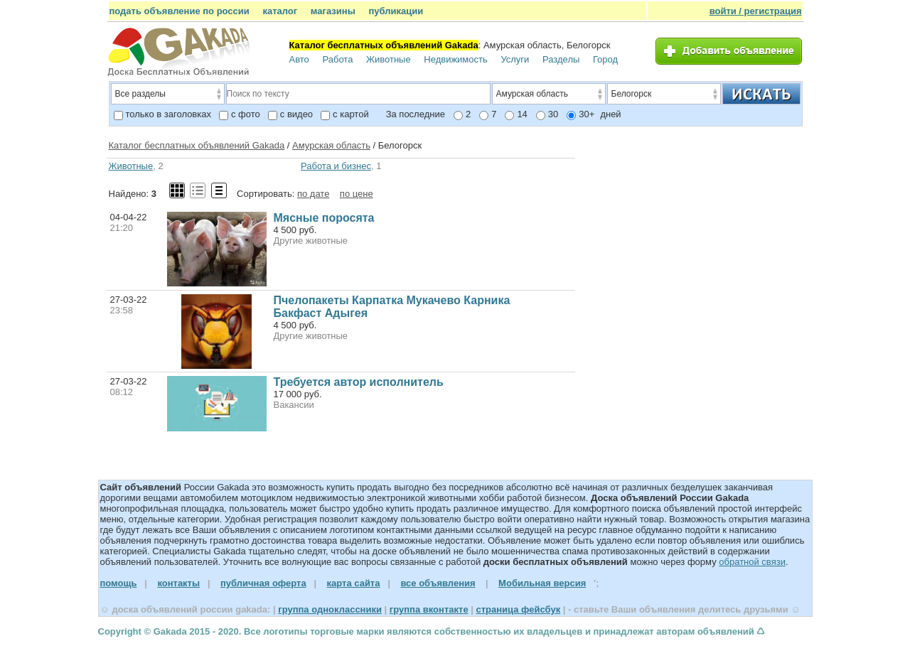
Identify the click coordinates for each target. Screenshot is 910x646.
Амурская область (331, 145)
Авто (299, 59)
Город (605, 59)
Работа (337, 59)
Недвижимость (455, 59)
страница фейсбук (518, 609)
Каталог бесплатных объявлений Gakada (197, 145)
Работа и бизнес (336, 166)
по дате (313, 193)
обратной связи (752, 561)
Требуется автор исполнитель (359, 382)
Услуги (514, 59)
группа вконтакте (429, 609)
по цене (356, 193)
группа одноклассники (330, 609)
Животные (388, 59)
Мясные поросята (324, 218)
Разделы (560, 59)
